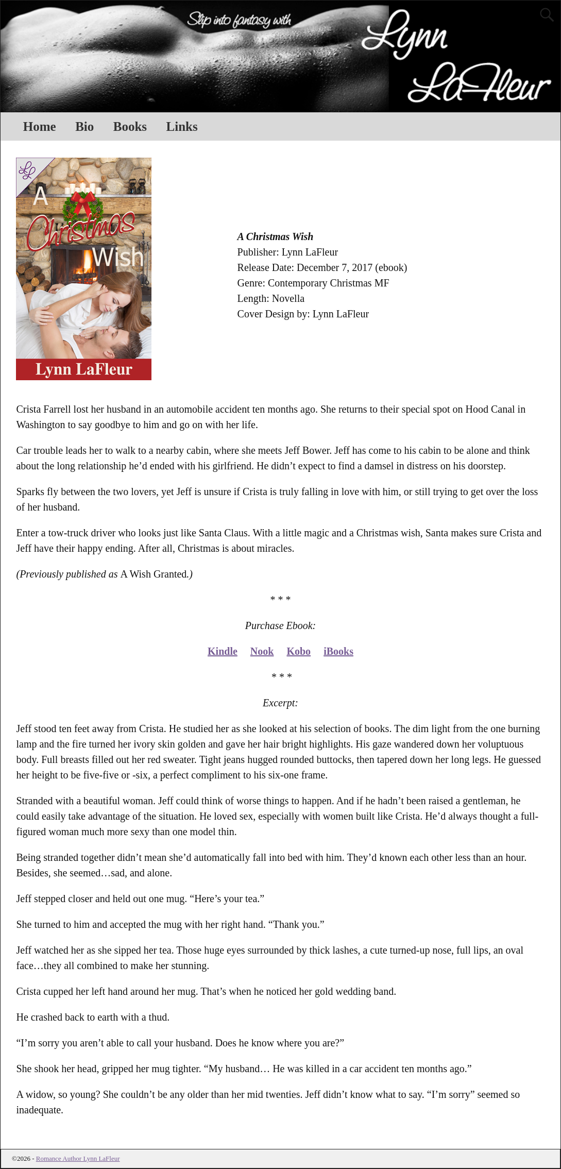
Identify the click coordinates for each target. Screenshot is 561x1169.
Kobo (298, 651)
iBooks (338, 651)
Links (182, 126)
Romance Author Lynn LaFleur (78, 1158)
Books (130, 126)
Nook (262, 651)
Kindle (222, 651)
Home (39, 126)
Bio (84, 126)
